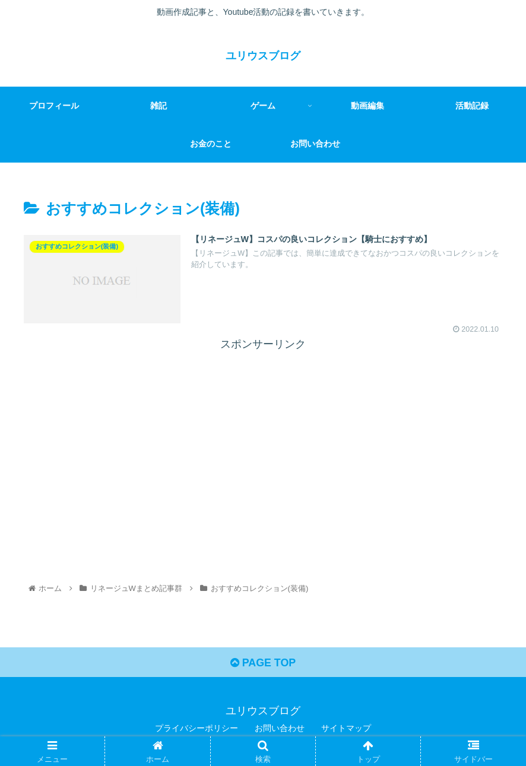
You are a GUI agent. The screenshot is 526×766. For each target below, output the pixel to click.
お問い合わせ (280, 728)
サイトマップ (346, 728)
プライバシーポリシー (196, 728)
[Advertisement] (263, 437)
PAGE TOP (263, 663)
